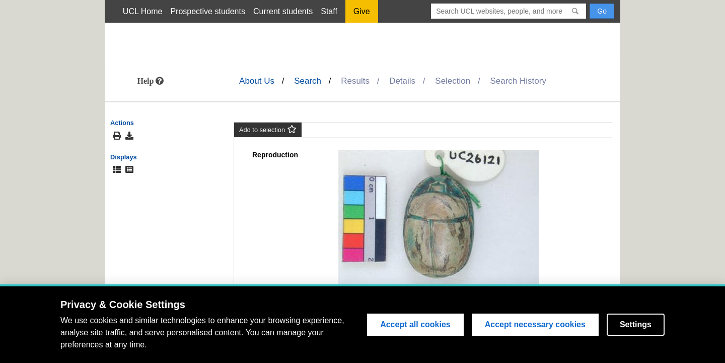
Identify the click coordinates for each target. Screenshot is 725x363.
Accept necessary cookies (535, 324)
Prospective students (207, 11)
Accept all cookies (415, 324)
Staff (329, 11)
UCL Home (143, 11)
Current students (283, 11)
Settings (635, 324)
